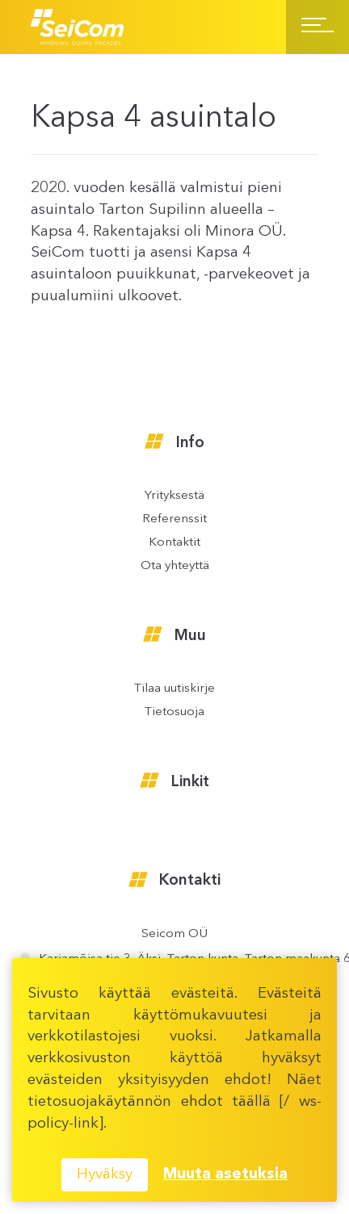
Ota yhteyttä (175, 566)
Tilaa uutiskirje (174, 689)
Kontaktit (174, 543)
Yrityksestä (174, 496)
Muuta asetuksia (225, 1175)
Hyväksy (104, 1175)
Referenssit (174, 519)
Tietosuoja (174, 712)
